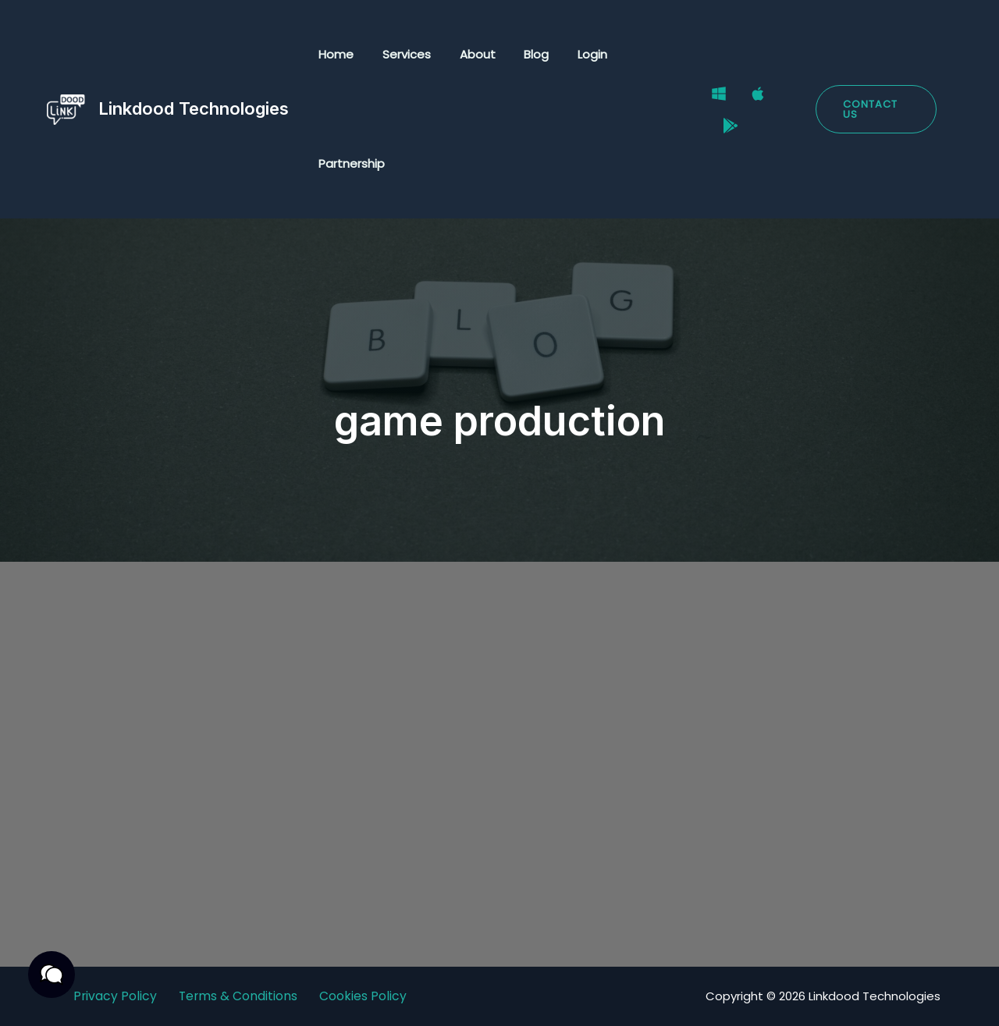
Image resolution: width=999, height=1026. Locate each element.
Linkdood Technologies (193, 108)
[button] (873, 109)
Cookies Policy (364, 996)
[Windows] (708, 100)
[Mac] (747, 100)
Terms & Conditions (239, 996)
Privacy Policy (115, 996)
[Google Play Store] (719, 120)
